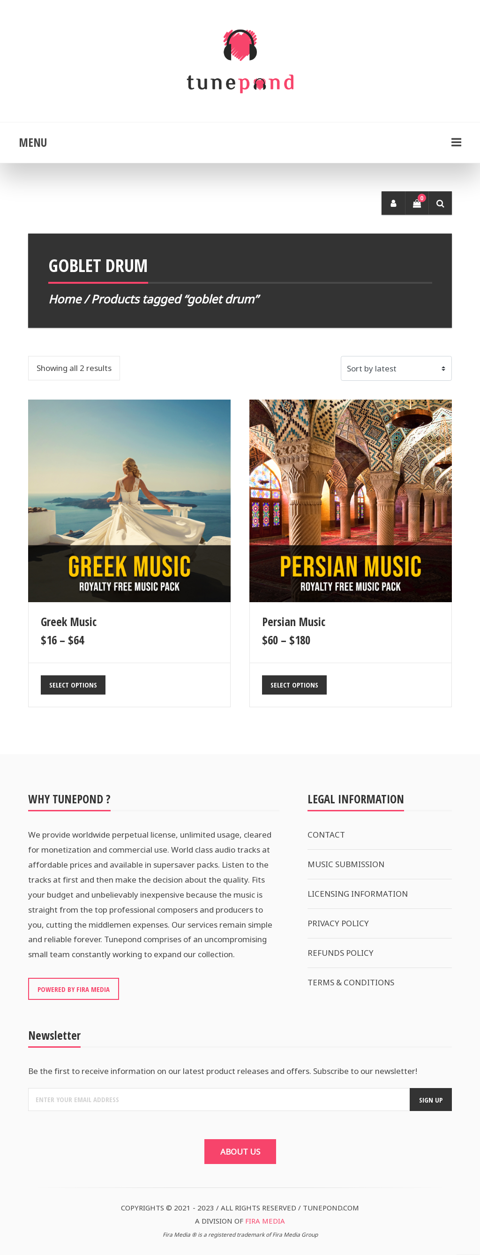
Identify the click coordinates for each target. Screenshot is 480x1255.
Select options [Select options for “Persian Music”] (294, 684)
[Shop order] (396, 368)
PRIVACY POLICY (338, 923)
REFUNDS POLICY (341, 952)
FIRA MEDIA (265, 1220)
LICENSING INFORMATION (358, 893)
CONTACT (326, 834)
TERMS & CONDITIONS (351, 982)
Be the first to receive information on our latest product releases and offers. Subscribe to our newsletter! (222, 1071)
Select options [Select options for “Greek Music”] (73, 684)
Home (64, 299)
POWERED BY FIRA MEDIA (74, 989)
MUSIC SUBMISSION (346, 864)
